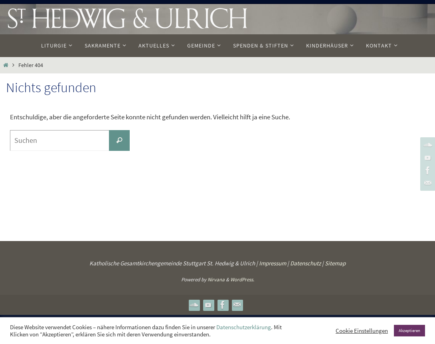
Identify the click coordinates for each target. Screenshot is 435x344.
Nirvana (216, 279)
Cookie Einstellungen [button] (362, 330)
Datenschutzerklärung (243, 327)
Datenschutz (305, 263)
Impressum (272, 263)
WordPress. (242, 279)
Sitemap (335, 263)
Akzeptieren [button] (409, 330)
